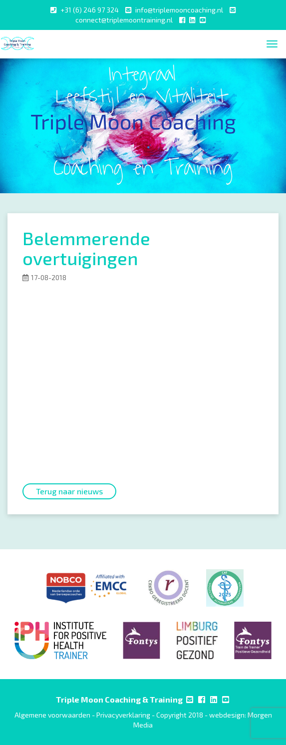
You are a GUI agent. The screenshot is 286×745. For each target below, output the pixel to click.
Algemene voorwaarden (52, 715)
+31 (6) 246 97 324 (89, 9)
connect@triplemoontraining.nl (124, 19)
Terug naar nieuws (69, 491)
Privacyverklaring (123, 715)
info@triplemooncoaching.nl (179, 9)
